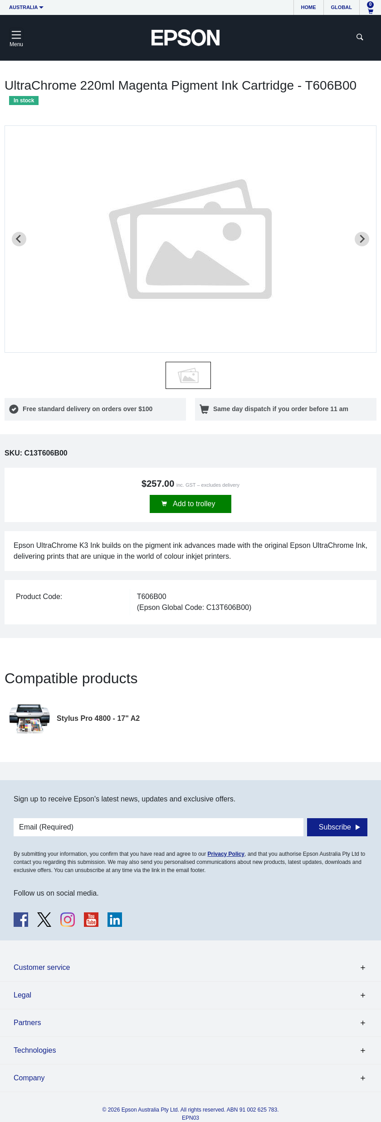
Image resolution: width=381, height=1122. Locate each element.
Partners (27, 1022)
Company (29, 1078)
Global (341, 7)
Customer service (42, 967)
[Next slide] (362, 239)
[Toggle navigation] (16, 38)
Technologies (35, 1050)
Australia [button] (23, 7)
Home (308, 7)
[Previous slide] (19, 239)
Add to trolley (193, 504)
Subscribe (335, 827)
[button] (188, 375)
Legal (22, 995)
